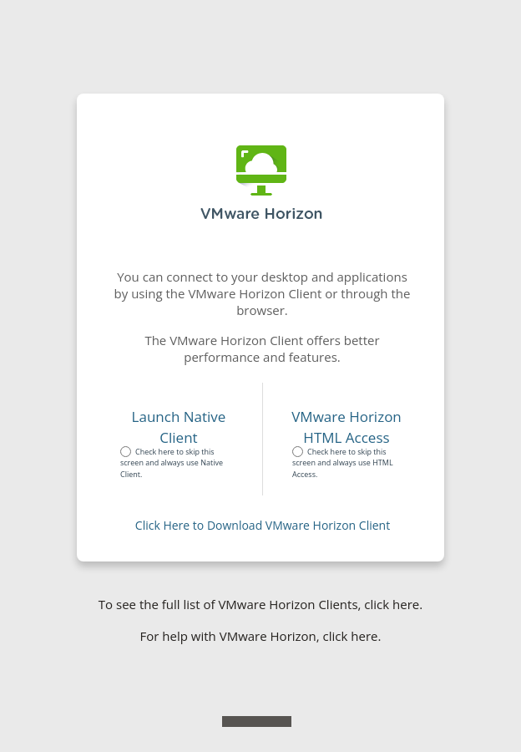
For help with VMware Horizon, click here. (261, 636)
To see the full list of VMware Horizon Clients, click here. (260, 604)
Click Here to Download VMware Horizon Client (262, 525)
